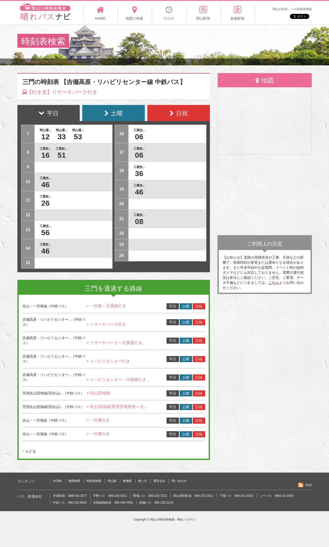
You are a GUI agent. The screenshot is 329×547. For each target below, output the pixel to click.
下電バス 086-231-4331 (237, 496)
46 (45, 184)
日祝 (198, 306)
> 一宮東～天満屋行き (106, 306)
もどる (29, 451)
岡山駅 (112, 481)
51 (62, 155)
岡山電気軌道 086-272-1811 (193, 496)
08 (139, 221)
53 (78, 136)
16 (45, 155)
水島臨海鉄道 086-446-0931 (113, 502)
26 (45, 203)
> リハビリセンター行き (108, 361)
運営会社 (159, 481)
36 (139, 173)
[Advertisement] (220, 41)
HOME (57, 481)
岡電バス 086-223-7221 (150, 496)
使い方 (142, 481)
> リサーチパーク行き (106, 324)
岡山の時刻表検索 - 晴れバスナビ (173, 519)
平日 (172, 306)
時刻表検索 (93, 481)
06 (139, 136)
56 (45, 232)
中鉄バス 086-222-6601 (70, 502)
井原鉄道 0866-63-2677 (70, 496)
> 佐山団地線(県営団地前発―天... (116, 406)
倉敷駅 (127, 481)
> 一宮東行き (98, 420)
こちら (273, 283)
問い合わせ (179, 481)
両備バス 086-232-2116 (156, 502)
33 (62, 136)
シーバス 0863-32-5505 (277, 496)
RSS (309, 485)
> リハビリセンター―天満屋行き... (118, 379)
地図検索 (74, 481)
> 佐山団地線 (98, 393)
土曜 (185, 306)
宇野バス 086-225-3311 (110, 496)
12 (45, 136)
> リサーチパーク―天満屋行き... (116, 343)
